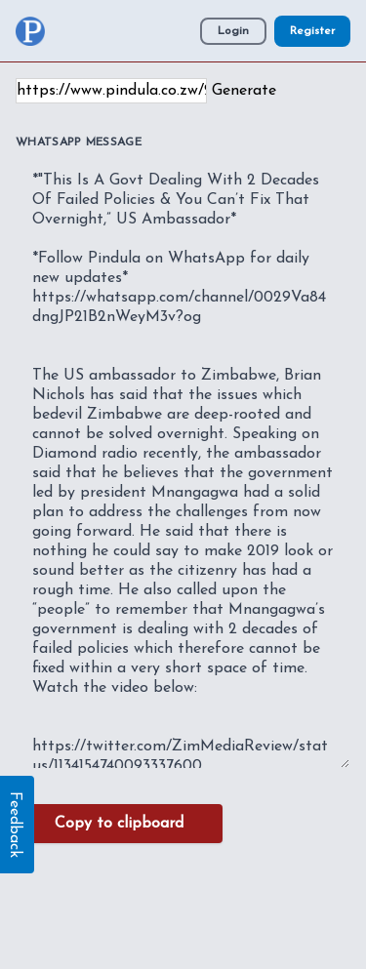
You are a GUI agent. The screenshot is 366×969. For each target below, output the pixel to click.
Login (233, 31)
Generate (244, 91)
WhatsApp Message (79, 142)
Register (312, 31)
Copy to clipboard (119, 823)
